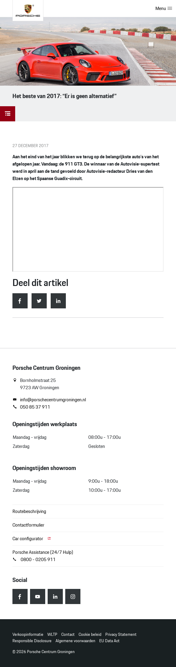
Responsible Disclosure (32, 641)
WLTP (52, 634)
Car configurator (31, 538)
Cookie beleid (90, 634)
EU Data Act (109, 641)
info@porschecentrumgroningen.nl (49, 399)
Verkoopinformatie (27, 634)
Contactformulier (28, 525)
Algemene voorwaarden (75, 641)
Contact (68, 634)
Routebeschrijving (29, 511)
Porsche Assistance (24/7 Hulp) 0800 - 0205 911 (42, 555)
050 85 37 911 (31, 407)
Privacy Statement (121, 634)
